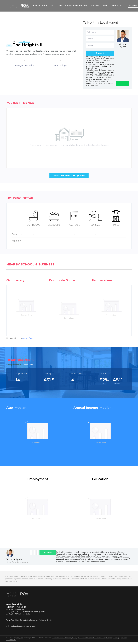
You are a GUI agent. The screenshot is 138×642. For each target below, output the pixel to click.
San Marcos (24, 41)
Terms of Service (95, 78)
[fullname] (100, 32)
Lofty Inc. (19, 638)
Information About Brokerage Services (21, 626)
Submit (100, 53)
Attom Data (27, 338)
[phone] (100, 45)
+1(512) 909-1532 (13, 612)
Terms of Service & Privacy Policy (64, 638)
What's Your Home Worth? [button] (73, 6)
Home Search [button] (40, 6)
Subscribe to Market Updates (69, 175)
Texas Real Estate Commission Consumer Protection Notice (29, 620)
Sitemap (124, 638)
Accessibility (11, 640)
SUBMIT (48, 552)
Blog (105, 6)
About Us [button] (116, 6)
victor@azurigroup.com (17, 562)
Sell (53, 6)
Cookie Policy (83, 638)
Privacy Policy (86, 560)
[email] (100, 38)
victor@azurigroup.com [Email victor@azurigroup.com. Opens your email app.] (34, 612)
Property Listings (112, 638)
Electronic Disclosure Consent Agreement (100, 59)
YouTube (95, 6)
